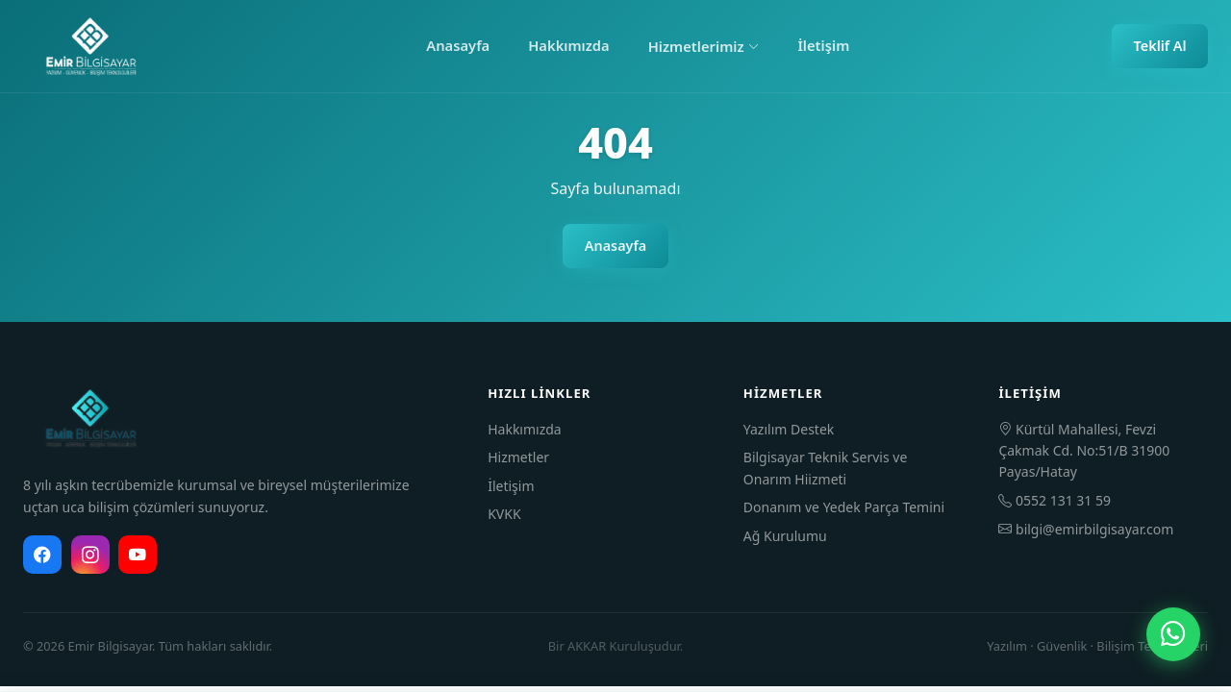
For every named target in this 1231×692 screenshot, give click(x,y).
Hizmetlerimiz (704, 46)
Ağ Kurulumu (785, 536)
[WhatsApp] (1173, 634)
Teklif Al (1160, 46)
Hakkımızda (568, 45)
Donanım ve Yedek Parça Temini (843, 507)
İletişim (823, 45)
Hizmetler (518, 457)
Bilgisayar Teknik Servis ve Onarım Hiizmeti (825, 467)
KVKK (504, 514)
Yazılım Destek (788, 429)
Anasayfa (458, 45)
